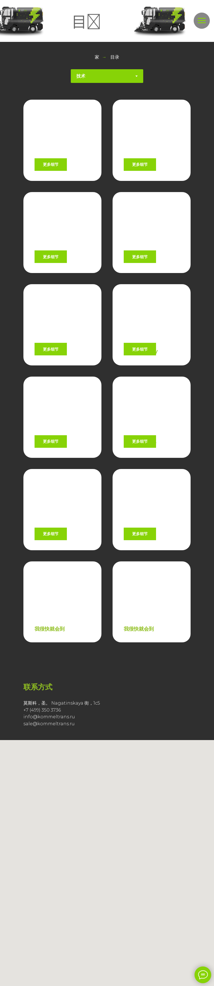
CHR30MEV (49, 397)
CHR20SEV (49, 282)
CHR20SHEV (140, 282)
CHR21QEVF (139, 627)
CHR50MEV (49, 512)
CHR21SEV (48, 167)
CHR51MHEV (140, 512)
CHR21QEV (48, 627)
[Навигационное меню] (202, 20)
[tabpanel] (107, 433)
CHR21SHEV (139, 167)
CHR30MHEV (141, 397)
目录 (114, 57)
